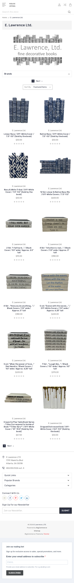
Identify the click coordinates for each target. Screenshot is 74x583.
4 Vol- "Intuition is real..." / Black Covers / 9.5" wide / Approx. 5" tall (55, 250)
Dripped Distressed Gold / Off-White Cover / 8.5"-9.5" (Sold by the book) (55, 429)
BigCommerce (41, 528)
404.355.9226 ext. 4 (15, 468)
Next (39, 81)
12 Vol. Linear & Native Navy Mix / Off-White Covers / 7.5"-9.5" (55, 193)
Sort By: (27, 87)
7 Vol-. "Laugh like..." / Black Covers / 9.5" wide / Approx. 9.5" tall (55, 366)
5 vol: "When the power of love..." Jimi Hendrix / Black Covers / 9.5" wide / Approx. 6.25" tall (19, 366)
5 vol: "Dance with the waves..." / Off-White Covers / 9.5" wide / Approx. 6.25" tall (55, 308)
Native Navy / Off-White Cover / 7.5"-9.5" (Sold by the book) (55, 135)
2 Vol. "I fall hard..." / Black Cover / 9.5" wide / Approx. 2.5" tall (19, 250)
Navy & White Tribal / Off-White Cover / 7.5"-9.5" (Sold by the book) (19, 192)
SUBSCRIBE (15, 573)
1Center (46, 534)
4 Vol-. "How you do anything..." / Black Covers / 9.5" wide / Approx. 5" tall (19, 308)
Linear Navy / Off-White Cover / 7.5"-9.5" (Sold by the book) (19, 135)
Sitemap (37, 531)
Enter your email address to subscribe (25, 556)
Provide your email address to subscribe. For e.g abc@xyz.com (28, 567)
